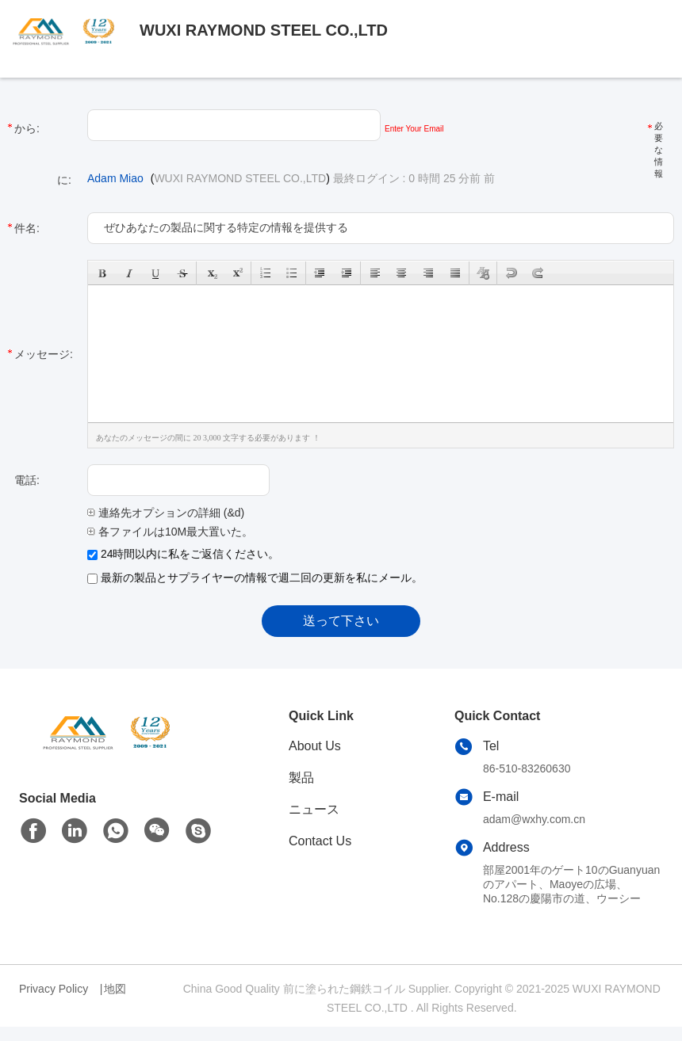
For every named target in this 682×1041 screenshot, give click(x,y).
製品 (301, 777)
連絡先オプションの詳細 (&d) (165, 512)
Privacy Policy (53, 988)
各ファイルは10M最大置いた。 (170, 531)
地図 (115, 988)
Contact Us (320, 841)
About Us (315, 746)
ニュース (314, 809)
